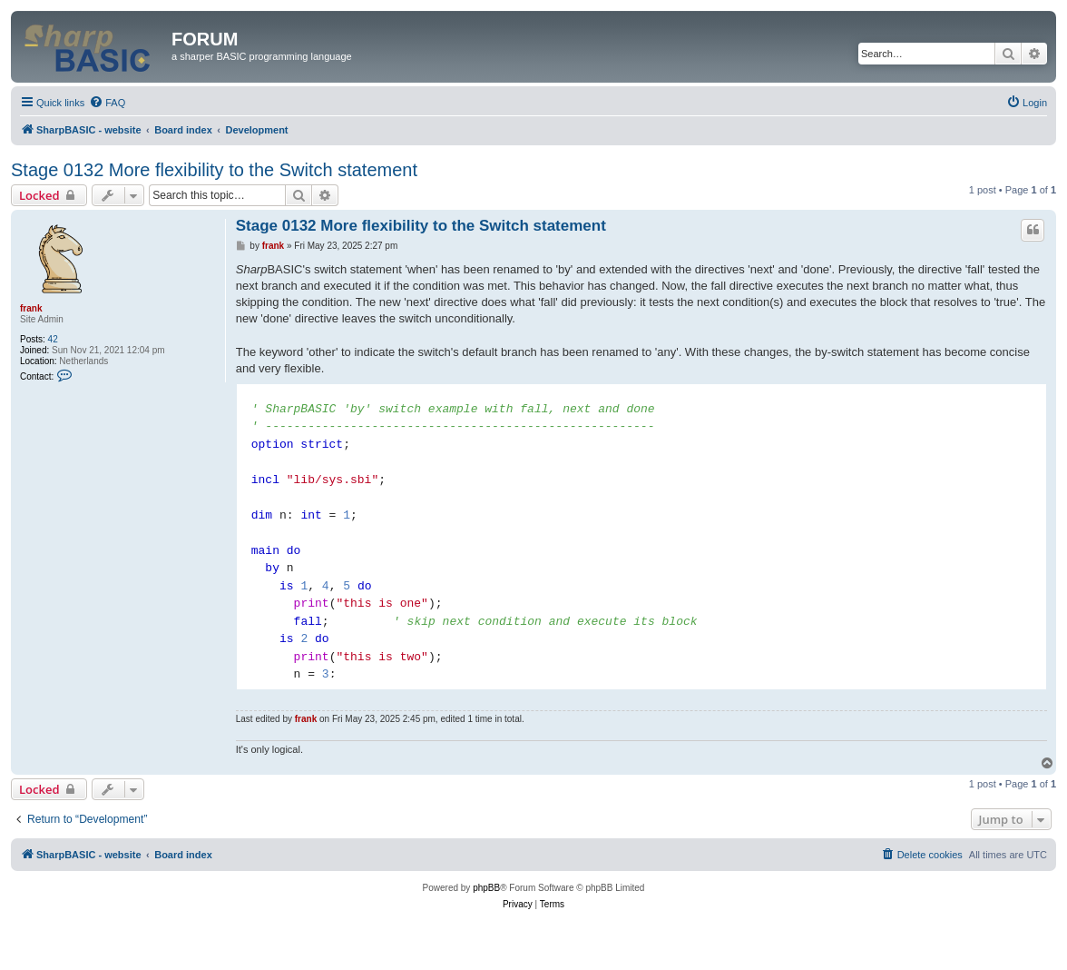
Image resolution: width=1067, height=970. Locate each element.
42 (53, 339)
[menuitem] (107, 103)
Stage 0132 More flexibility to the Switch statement (214, 170)
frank (31, 308)
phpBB (486, 888)
